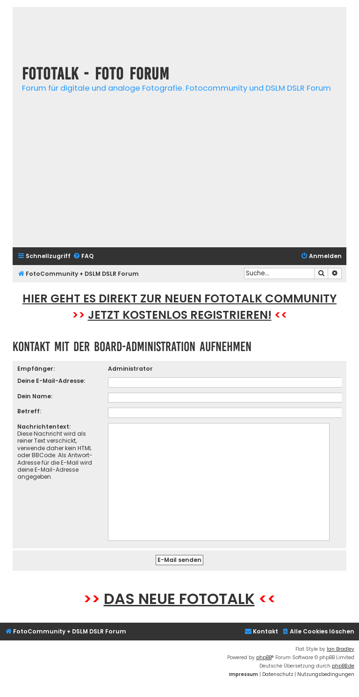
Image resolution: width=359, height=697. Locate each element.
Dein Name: (34, 396)
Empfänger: (36, 369)
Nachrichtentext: (44, 427)
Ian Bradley (340, 649)
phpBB (264, 657)
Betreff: (29, 411)
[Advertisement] (179, 174)
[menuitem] (83, 256)
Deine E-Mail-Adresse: (51, 381)
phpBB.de (343, 665)
